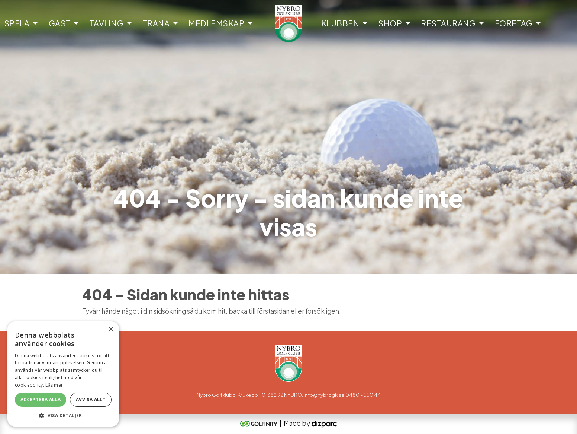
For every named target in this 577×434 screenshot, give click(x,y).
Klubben (340, 23)
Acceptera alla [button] (40, 399)
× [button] (110, 329)
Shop (390, 23)
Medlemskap (216, 23)
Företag (514, 23)
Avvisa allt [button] (91, 399)
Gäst (60, 23)
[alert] (63, 374)
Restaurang (448, 23)
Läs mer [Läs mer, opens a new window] (54, 385)
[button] (63, 415)
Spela (17, 23)
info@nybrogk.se (324, 395)
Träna (156, 23)
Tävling (107, 23)
